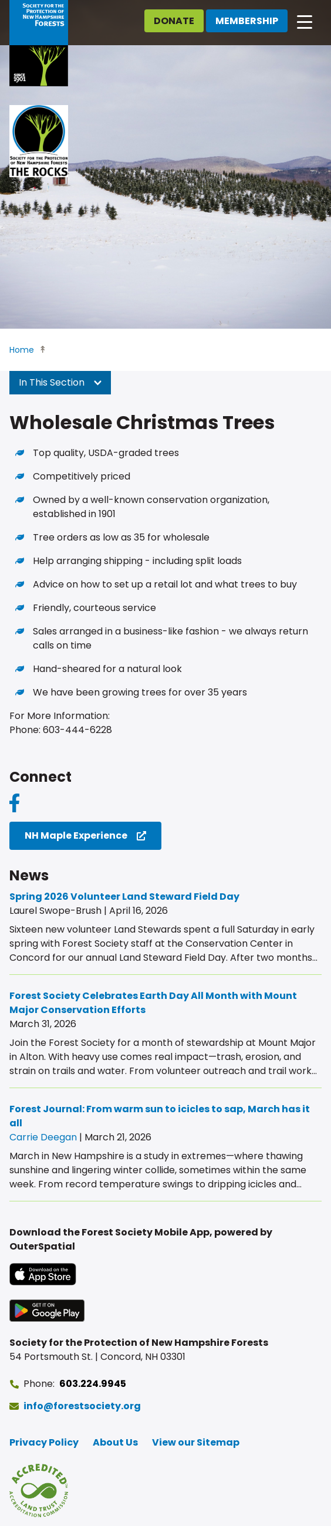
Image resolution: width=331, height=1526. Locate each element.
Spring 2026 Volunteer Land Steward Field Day (124, 896)
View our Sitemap (195, 1442)
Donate (174, 21)
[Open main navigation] (304, 21)
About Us (115, 1442)
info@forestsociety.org (82, 1406)
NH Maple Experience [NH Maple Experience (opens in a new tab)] (76, 835)
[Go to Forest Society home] (38, 43)
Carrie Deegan (43, 1137)
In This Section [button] (60, 382)
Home (21, 350)
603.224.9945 (92, 1383)
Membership (246, 21)
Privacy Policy (44, 1442)
